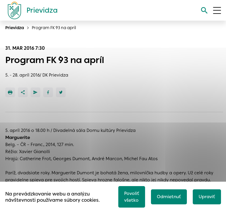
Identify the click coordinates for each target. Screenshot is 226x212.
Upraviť (207, 196)
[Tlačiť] (10, 92)
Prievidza (14, 27)
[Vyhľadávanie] (204, 10)
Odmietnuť (169, 196)
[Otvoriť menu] (217, 10)
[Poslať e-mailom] (35, 92)
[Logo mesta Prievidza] (30, 10)
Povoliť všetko (131, 197)
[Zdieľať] (23, 92)
